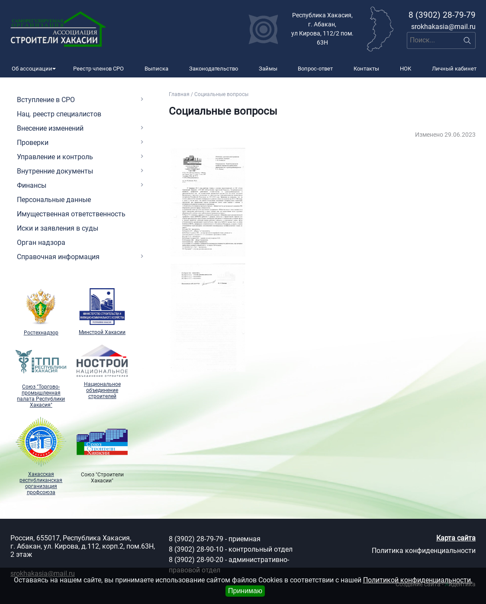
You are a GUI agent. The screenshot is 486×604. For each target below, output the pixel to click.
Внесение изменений (50, 128)
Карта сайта (456, 538)
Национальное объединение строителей (102, 371)
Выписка (156, 68)
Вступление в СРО (46, 100)
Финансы (31, 185)
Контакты (366, 68)
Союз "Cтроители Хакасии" (102, 450)
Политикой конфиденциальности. (418, 580)
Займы (268, 68)
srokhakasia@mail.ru (443, 26)
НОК (405, 68)
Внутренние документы (55, 171)
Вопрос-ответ (315, 68)
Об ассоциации (32, 68)
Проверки (32, 142)
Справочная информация (58, 257)
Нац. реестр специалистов (59, 114)
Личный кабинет (454, 68)
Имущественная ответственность (71, 214)
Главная (179, 94)
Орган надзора (41, 242)
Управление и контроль (55, 157)
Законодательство (213, 68)
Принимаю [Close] (245, 590)
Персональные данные (54, 200)
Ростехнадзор (41, 312)
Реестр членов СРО (98, 68)
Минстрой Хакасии (102, 312)
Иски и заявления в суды (57, 228)
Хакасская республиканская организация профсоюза (41, 456)
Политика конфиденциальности (424, 550)
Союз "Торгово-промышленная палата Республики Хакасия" (41, 376)
